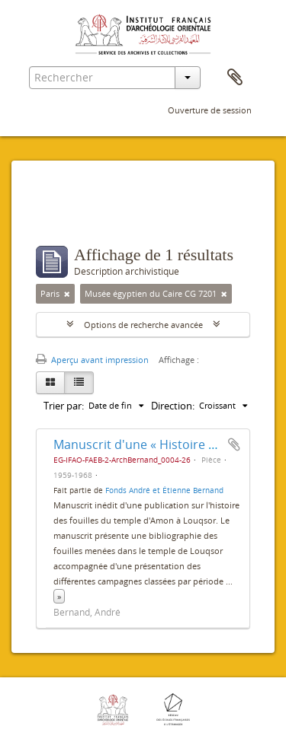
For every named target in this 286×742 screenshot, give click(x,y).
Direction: (172, 405)
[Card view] (50, 382)
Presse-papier (235, 78)
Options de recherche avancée (143, 324)
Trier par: (63, 405)
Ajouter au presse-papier (234, 444)
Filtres (69, 215)
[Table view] (79, 382)
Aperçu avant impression (92, 359)
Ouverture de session (210, 110)
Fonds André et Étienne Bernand (164, 490)
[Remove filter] (67, 293)
